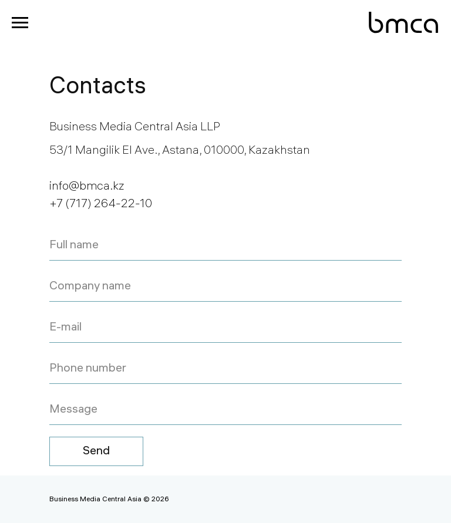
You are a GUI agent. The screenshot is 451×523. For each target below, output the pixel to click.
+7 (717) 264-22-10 (100, 204)
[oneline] (225, 410)
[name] (225, 246)
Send (96, 452)
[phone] (225, 369)
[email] (225, 328)
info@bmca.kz (86, 187)
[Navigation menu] (20, 23)
